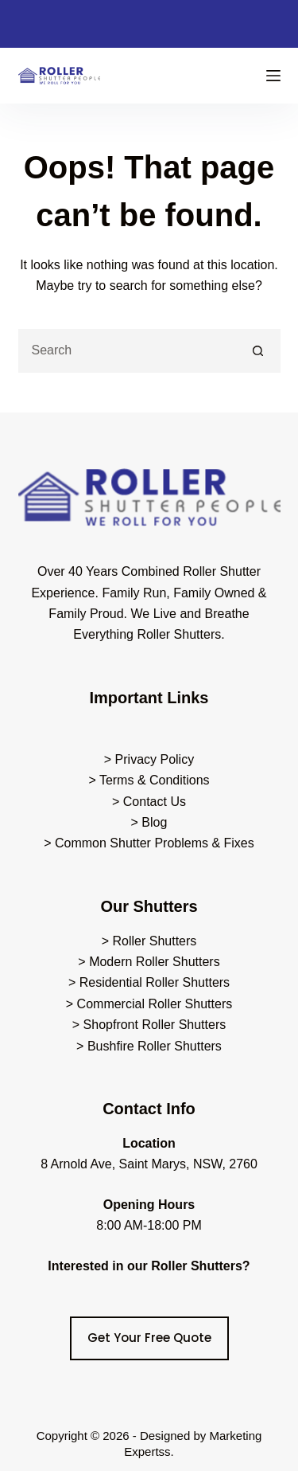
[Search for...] (127, 351)
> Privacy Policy (149, 759)
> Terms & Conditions (148, 780)
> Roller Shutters (149, 941)
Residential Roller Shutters (154, 982)
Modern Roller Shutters (154, 961)
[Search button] (259, 351)
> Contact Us (149, 801)
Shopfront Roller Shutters (154, 1024)
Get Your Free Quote (149, 1337)
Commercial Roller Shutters (155, 1004)
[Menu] (273, 75)
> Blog (149, 822)
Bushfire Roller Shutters (154, 1046)
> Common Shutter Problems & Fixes (149, 843)
